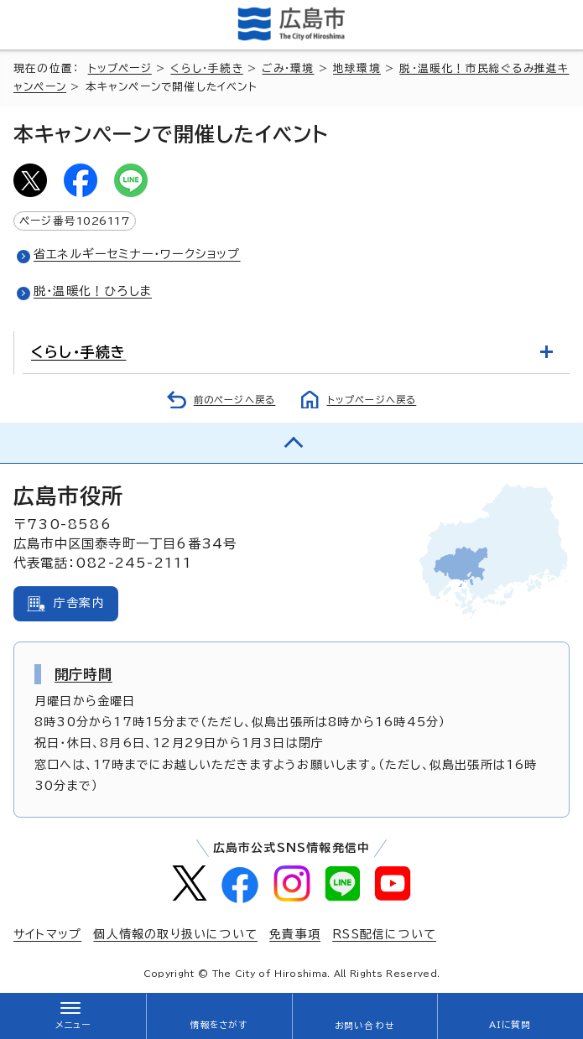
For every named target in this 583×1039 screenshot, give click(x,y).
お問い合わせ (364, 1025)
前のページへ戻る (235, 399)
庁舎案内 (79, 603)
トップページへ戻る (372, 399)
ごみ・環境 (288, 68)
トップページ (120, 68)
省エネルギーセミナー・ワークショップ (137, 254)
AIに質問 (510, 1025)
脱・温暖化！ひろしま (93, 291)
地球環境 (357, 68)
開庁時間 (83, 674)
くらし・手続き (206, 68)
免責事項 (294, 934)
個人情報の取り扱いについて (175, 934)
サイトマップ (47, 934)
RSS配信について (384, 934)
